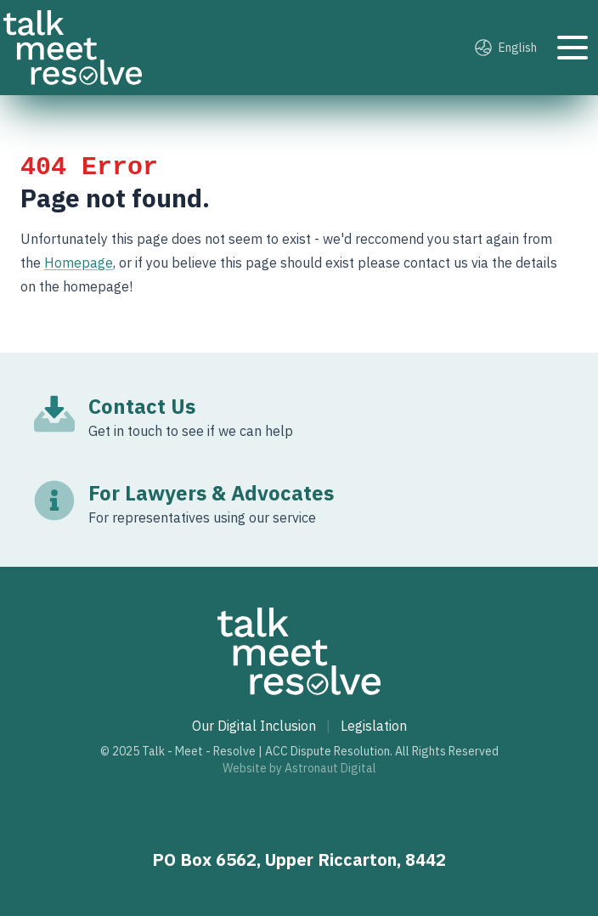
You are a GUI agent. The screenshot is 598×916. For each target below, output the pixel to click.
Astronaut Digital (330, 768)
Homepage (78, 262)
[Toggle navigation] (572, 47)
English (506, 47)
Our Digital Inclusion (254, 725)
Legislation (374, 725)
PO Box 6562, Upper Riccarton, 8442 (299, 859)
